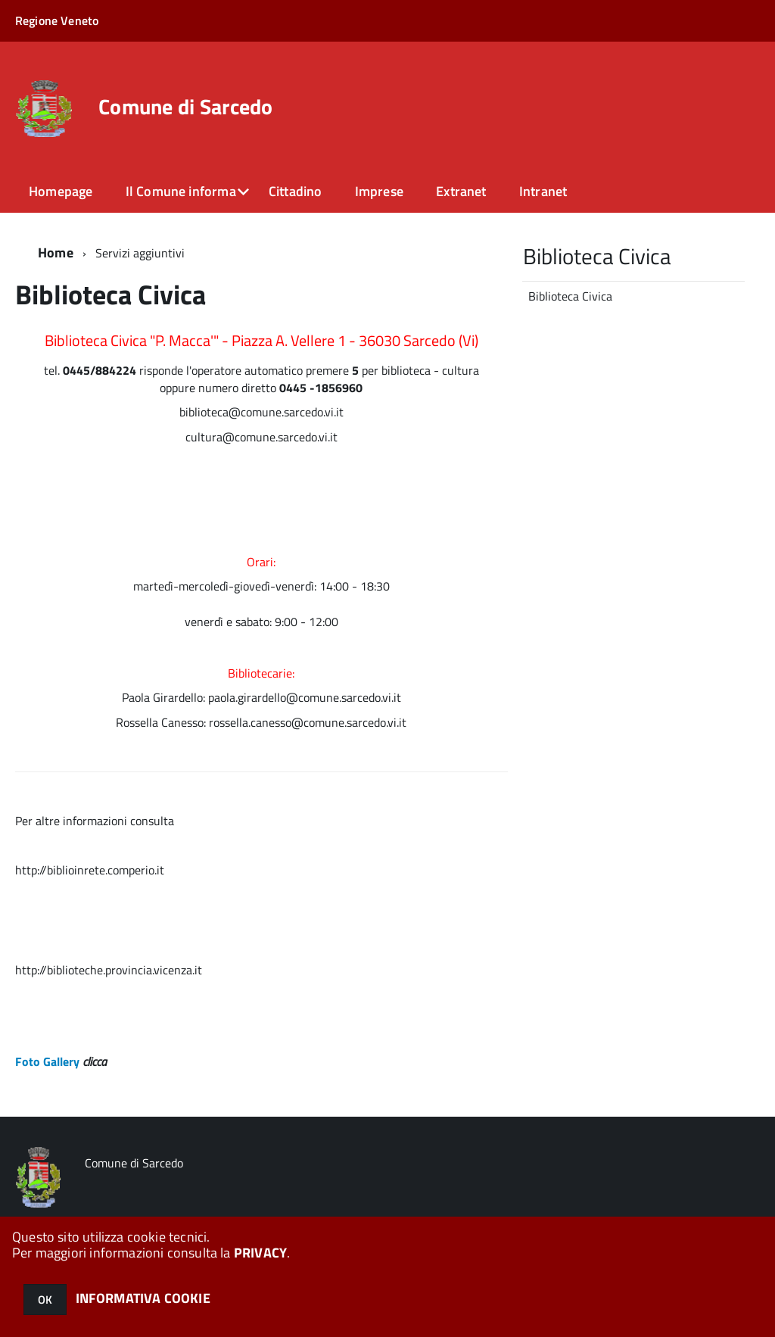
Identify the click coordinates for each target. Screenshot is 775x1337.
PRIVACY (260, 1252)
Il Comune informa (181, 191)
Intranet (543, 191)
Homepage (60, 191)
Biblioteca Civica (570, 296)
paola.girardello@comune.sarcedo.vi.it (304, 697)
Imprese (379, 191)
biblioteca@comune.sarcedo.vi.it (261, 412)
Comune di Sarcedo (185, 106)
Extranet (461, 191)
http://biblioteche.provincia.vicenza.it (108, 970)
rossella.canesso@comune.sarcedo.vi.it (307, 722)
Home (55, 252)
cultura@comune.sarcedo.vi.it (261, 437)
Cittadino (295, 191)
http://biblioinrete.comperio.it (89, 870)
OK (45, 1299)
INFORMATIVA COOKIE (143, 1298)
